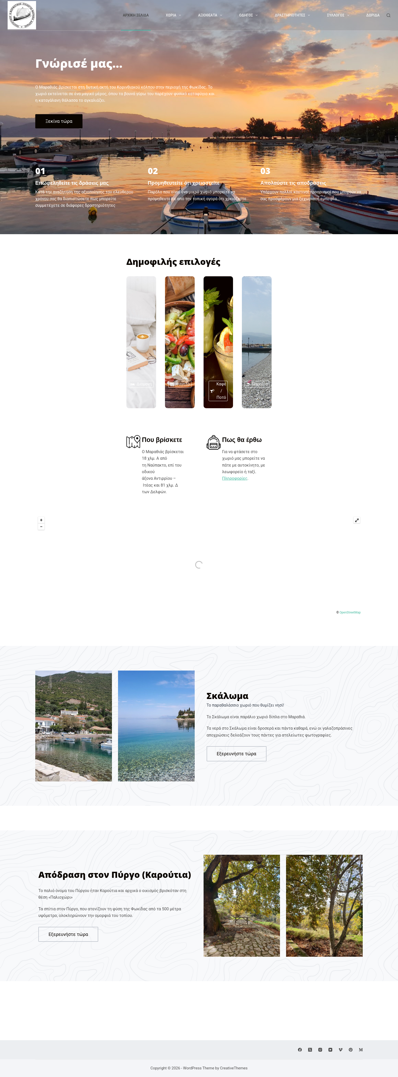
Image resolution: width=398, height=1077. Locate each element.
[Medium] (361, 1050)
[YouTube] (330, 1050)
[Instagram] (320, 1050)
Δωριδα (373, 15)
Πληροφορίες (276, 490)
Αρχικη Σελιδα (136, 15)
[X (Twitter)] (310, 1050)
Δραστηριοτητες (293, 15)
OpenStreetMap (350, 605)
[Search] (388, 15)
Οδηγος (249, 15)
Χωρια (174, 15)
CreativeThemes (234, 1068)
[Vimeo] (340, 1050)
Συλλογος (339, 15)
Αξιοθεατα (211, 15)
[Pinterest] (351, 1050)
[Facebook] (300, 1050)
